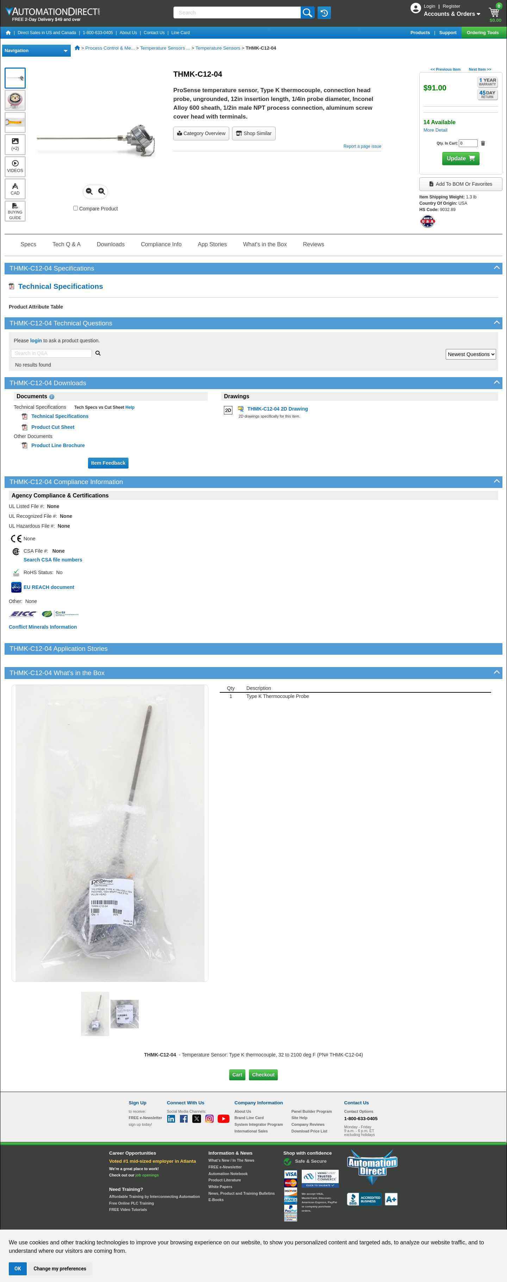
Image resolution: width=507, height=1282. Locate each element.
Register (451, 6)
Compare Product (95, 208)
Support (448, 32)
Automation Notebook (228, 1149)
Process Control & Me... (110, 48)
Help (129, 407)
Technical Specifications (56, 286)
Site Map (144, 1223)
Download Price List (309, 1107)
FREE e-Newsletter (225, 1143)
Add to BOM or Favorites (461, 184)
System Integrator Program (258, 1100)
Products (421, 32)
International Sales (251, 1107)
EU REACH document (49, 587)
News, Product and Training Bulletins (241, 1169)
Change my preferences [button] (60, 1268)
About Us (128, 32)
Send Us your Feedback (178, 1223)
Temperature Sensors (217, 48)
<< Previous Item (446, 69)
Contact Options (359, 1087)
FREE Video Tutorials (128, 1185)
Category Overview (201, 133)
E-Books (216, 1176)
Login (430, 6)
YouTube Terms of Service (344, 1223)
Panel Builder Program (312, 1087)
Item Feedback (108, 463)
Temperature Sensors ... (165, 48)
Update (456, 158)
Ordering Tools (483, 32)
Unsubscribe (216, 1223)
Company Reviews (308, 1100)
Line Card (180, 32)
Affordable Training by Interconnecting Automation (154, 1172)
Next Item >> (480, 69)
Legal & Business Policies (293, 1223)
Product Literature (224, 1156)
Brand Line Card (249, 1094)
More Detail (435, 130)
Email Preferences (248, 1223)
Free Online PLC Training (131, 1179)
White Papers (220, 1163)
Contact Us (154, 32)
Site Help (300, 1094)
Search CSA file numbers (53, 560)
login (36, 340)
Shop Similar (253, 133)
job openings (147, 1151)
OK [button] (17, 1268)
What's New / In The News (231, 1136)
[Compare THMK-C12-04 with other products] (75, 208)
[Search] (237, 12)
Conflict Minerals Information (43, 627)
